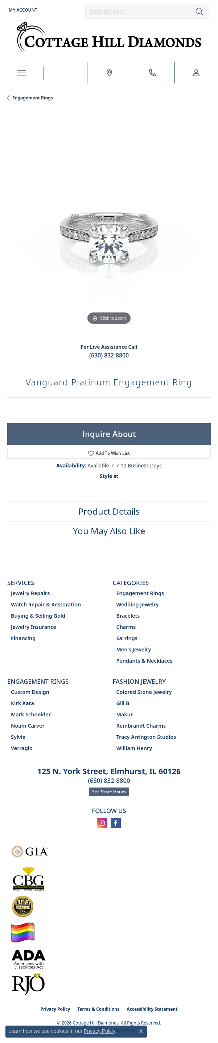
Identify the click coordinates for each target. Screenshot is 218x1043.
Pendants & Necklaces (144, 660)
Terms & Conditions (98, 1009)
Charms (126, 626)
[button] (22, 10)
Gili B (122, 703)
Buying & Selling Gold (38, 615)
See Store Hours (109, 792)
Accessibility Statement (152, 1009)
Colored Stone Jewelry (144, 691)
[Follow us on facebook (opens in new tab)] (116, 823)
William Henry (134, 748)
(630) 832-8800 (109, 355)
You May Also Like (109, 531)
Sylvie (18, 736)
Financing (23, 638)
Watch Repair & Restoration (46, 604)
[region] (109, 225)
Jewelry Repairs (30, 593)
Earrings (126, 638)
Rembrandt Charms (141, 725)
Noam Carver (28, 725)
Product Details (109, 511)
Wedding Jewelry (137, 604)
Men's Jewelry (133, 649)
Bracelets (128, 615)
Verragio (22, 748)
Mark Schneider (31, 714)
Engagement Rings (32, 98)
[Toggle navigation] (22, 73)
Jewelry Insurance (33, 626)
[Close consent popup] (141, 1031)
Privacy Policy (55, 1009)
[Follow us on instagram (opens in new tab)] (102, 823)
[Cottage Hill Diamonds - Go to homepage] (109, 37)
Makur (124, 714)
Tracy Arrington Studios (146, 736)
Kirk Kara (22, 703)
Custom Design (30, 691)
